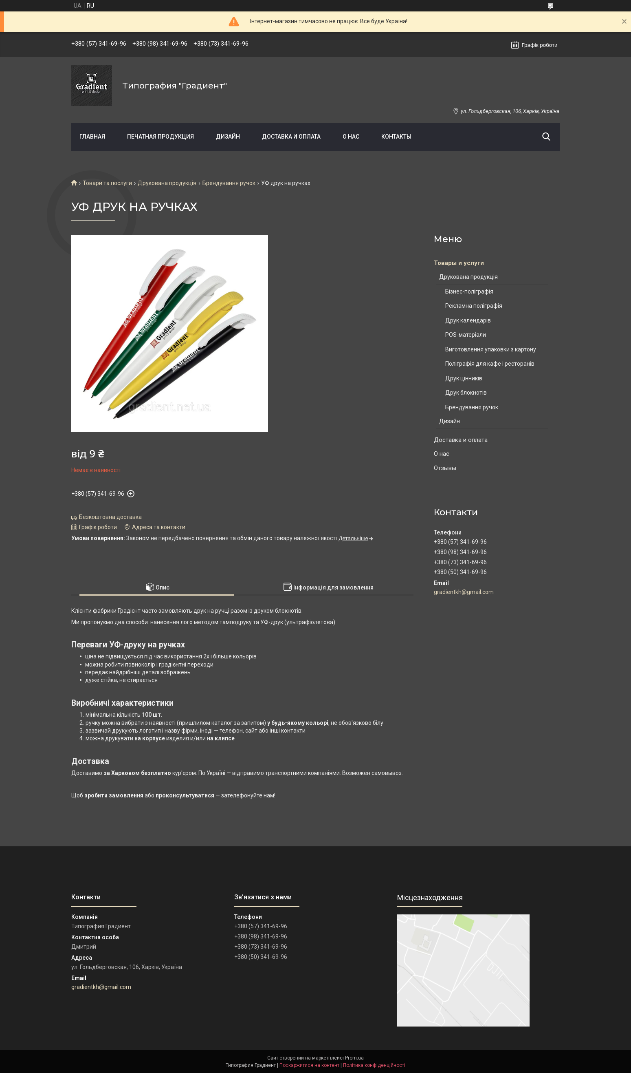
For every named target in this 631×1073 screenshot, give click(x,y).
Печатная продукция (160, 136)
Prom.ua (354, 1058)
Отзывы (445, 468)
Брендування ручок (228, 183)
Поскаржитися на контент (309, 1065)
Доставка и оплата (291, 136)
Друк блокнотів (466, 392)
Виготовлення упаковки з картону (490, 349)
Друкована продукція (167, 183)
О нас (351, 136)
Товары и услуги (459, 263)
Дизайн (228, 136)
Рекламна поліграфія (473, 305)
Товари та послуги (107, 183)
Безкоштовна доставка (110, 517)
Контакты (396, 136)
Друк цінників (463, 378)
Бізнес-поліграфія (469, 291)
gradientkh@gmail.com (464, 592)
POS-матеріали (465, 334)
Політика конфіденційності (374, 1065)
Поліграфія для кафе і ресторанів (489, 363)
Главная (92, 136)
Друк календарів (468, 320)
